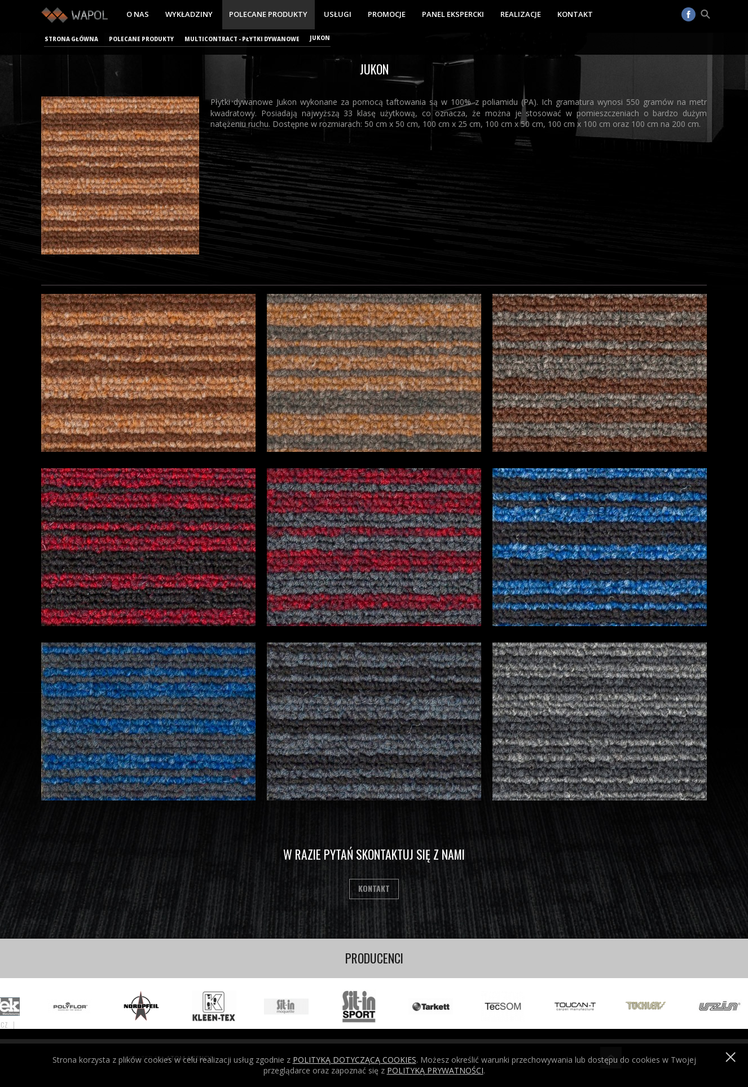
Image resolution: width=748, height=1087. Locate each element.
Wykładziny (189, 14)
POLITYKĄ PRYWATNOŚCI (435, 1070)
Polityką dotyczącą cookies (354, 1059)
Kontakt (575, 14)
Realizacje (520, 14)
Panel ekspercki (453, 14)
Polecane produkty (268, 14)
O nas (137, 14)
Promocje (387, 14)
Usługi (337, 14)
